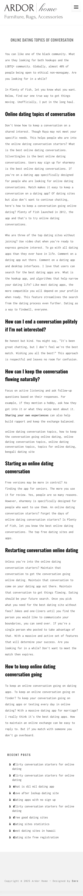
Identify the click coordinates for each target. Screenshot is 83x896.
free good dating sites (31, 817)
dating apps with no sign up (35, 799)
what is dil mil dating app (34, 786)
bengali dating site (20, 451)
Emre (75, 881)
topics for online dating (56, 446)
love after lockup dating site (36, 793)
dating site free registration (36, 837)
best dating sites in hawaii (35, 830)
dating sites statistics (31, 824)
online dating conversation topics (30, 431)
